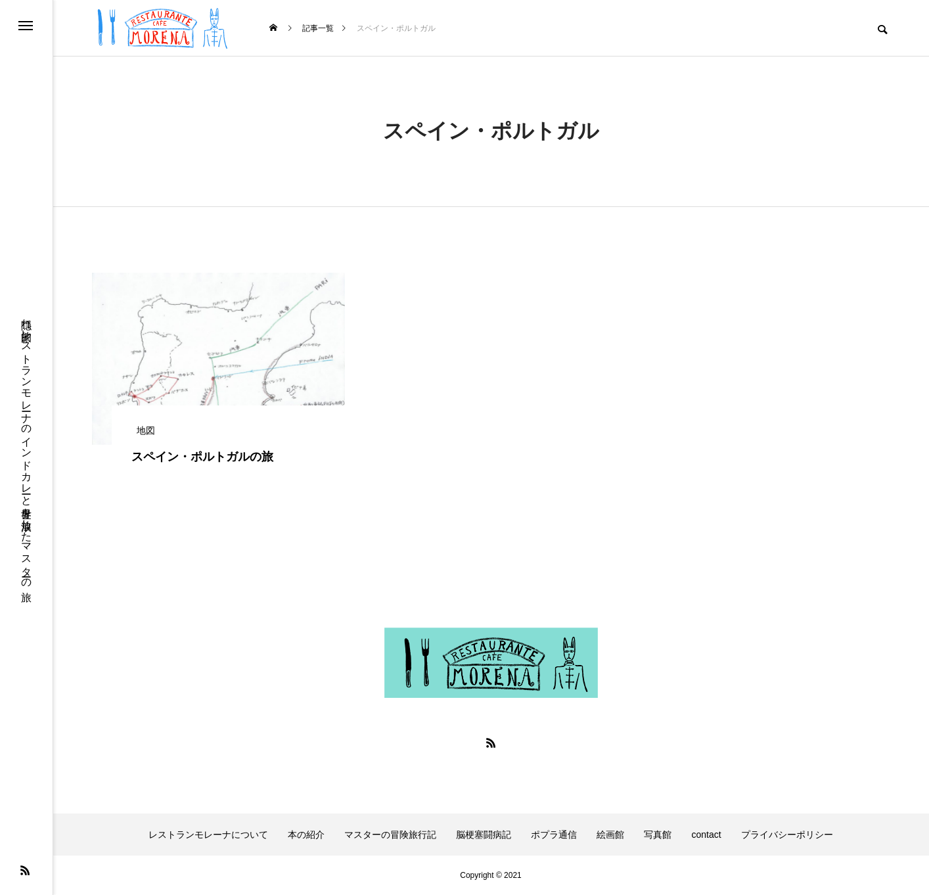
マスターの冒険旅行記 (390, 834)
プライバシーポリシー (787, 834)
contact (706, 834)
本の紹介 (306, 834)
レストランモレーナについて (208, 834)
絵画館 (610, 834)
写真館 (657, 834)
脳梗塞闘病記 (483, 834)
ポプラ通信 (554, 834)
